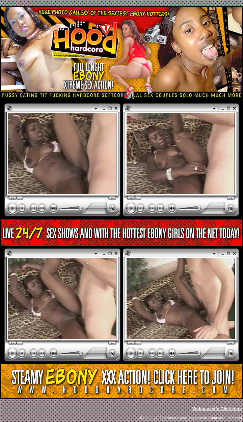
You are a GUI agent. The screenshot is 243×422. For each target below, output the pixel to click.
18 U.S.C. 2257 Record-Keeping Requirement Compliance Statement (190, 418)
